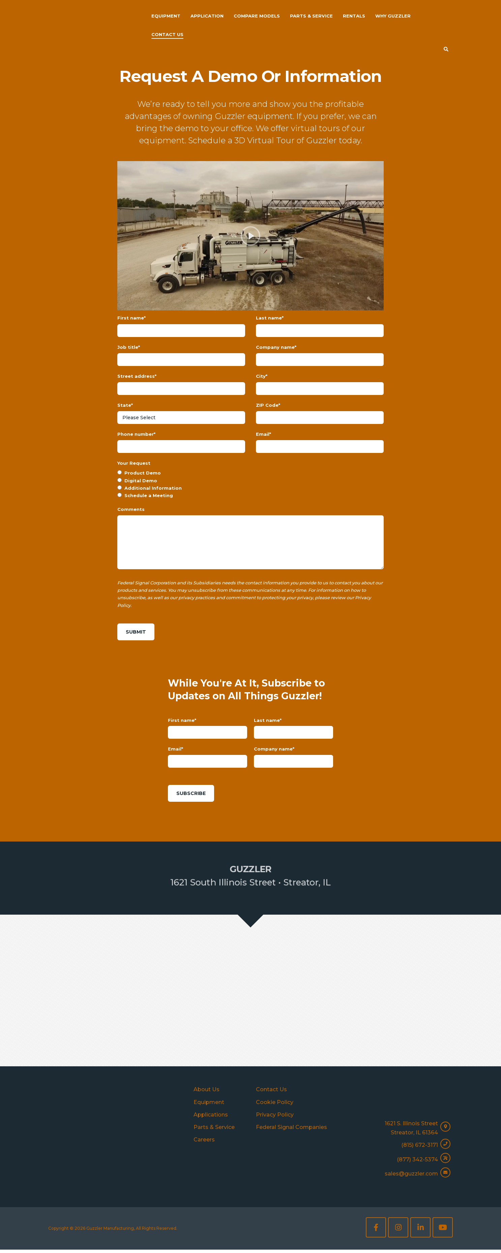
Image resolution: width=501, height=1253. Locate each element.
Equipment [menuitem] (165, 16)
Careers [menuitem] (204, 1144)
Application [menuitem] (207, 16)
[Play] (250, 236)
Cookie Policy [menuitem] (274, 1107)
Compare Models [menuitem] (257, 16)
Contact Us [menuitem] (167, 34)
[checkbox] (250, 503)
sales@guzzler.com (411, 1177)
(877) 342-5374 (417, 1164)
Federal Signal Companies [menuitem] (291, 1132)
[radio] (250, 492)
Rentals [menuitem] (354, 16)
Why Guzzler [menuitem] (393, 16)
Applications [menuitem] (211, 1119)
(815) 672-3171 (419, 1151)
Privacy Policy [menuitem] (275, 1119)
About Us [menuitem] (206, 1094)
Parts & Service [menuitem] (311, 16)
